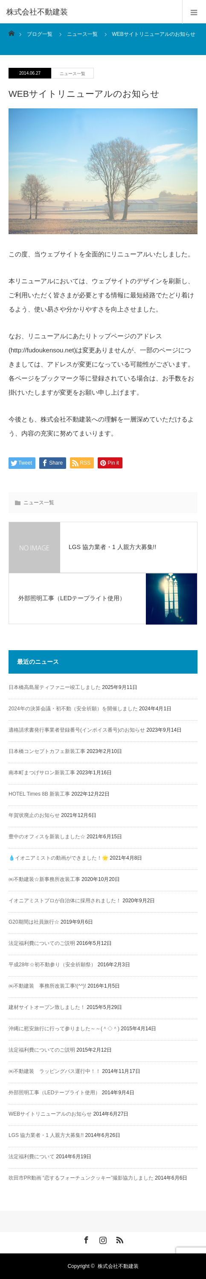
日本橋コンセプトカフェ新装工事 (47, 751)
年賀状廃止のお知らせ (34, 815)
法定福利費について (32, 1157)
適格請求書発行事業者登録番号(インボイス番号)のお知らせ (77, 730)
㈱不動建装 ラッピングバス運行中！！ (55, 1071)
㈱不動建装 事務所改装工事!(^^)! (47, 986)
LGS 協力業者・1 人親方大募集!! (46, 1135)
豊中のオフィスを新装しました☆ (47, 837)
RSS (118, 1238)
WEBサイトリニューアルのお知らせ (50, 1114)
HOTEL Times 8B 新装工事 (39, 794)
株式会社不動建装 (118, 1266)
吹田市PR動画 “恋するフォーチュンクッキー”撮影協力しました (81, 1178)
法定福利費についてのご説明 (42, 943)
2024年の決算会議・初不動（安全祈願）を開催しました (73, 709)
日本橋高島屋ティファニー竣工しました (55, 687)
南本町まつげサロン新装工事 (42, 773)
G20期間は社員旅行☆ (34, 922)
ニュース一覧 (72, 73)
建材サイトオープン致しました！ (47, 1007)
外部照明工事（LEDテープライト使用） (54, 1093)
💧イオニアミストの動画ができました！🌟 (58, 858)
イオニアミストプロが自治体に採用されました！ (65, 901)
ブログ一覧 (39, 34)
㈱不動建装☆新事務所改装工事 (44, 879)
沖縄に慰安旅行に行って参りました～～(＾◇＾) (64, 1029)
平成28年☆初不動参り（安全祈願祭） (52, 965)
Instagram (102, 1238)
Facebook (85, 1238)
